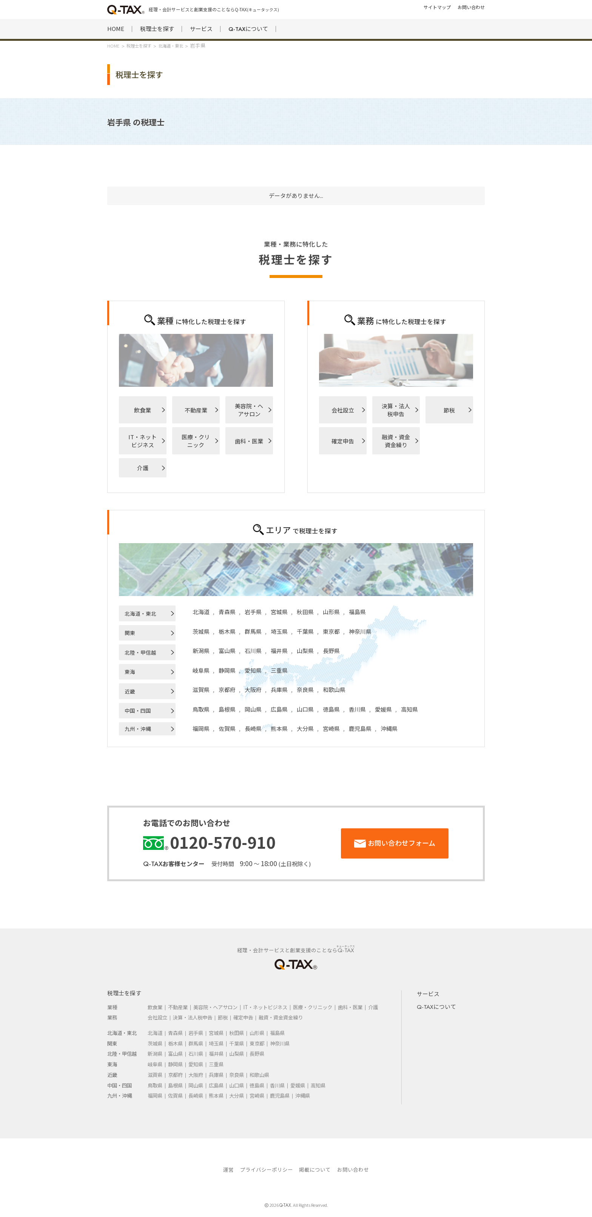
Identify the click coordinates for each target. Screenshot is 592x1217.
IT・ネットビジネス (142, 441)
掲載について (315, 1169)
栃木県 (227, 631)
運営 (228, 1169)
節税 (449, 410)
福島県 (357, 612)
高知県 (409, 709)
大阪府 (253, 689)
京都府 (227, 689)
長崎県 (253, 728)
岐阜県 (201, 670)
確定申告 (342, 441)
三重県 (279, 670)
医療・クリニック (196, 441)
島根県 (227, 709)
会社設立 (342, 410)
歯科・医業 (249, 441)
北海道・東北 (140, 613)
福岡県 (201, 728)
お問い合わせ (353, 1169)
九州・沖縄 (138, 728)
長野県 (331, 651)
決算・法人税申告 (396, 410)
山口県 (305, 709)
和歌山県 (334, 689)
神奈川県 (360, 631)
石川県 (253, 651)
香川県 (357, 709)
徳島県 (331, 709)
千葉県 (305, 631)
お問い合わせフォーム (401, 843)
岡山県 (253, 709)
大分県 (305, 728)
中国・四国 (138, 710)
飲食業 (142, 410)
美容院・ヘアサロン (249, 410)
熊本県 (279, 728)
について (248, 29)
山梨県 (305, 651)
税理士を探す (157, 28)
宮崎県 (331, 728)
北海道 (201, 612)
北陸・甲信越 (140, 652)
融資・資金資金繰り (396, 441)
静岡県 (227, 670)
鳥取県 (201, 709)
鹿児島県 (360, 728)
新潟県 (201, 651)
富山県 (227, 651)
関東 (130, 632)
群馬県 (253, 631)
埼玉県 (279, 631)
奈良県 (305, 689)
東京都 (331, 631)
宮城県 (279, 612)
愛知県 (253, 670)
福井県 (279, 651)
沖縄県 (389, 728)
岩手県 (253, 612)
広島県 (279, 709)
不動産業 (196, 410)
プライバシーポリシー (266, 1169)
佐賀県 (227, 728)
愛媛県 (383, 709)
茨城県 (201, 631)
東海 (130, 671)
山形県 (331, 612)
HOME (115, 28)
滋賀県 (201, 689)
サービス (201, 28)
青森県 (227, 612)
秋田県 (305, 612)
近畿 (130, 691)
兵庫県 (279, 689)
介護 (142, 468)
